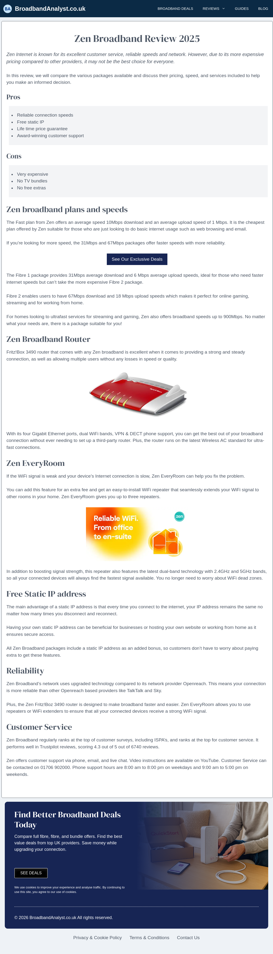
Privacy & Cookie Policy (97, 937)
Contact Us (188, 937)
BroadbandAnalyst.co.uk (50, 8)
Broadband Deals (175, 8)
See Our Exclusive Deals (137, 259)
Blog (263, 8)
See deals (31, 873)
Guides (242, 8)
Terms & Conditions (149, 937)
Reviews (216, 8)
